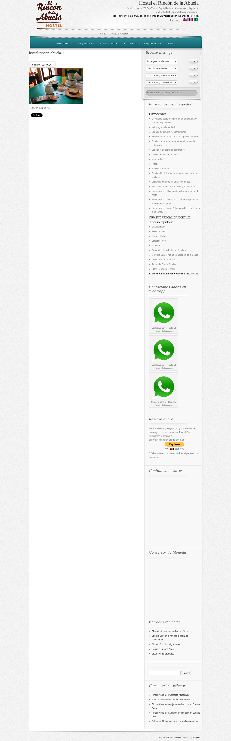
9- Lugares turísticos (153, 43)
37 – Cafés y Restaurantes (83, 43)
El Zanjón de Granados (163, 654)
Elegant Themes (175, 737)
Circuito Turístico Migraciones (166, 644)
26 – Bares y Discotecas (109, 43)
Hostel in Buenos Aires (163, 649)
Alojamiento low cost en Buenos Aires (170, 631)
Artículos (169, 43)
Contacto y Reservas (120, 33)
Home (103, 33)
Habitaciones (63, 43)
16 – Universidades (131, 43)
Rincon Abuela (159, 695)
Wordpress (197, 737)
